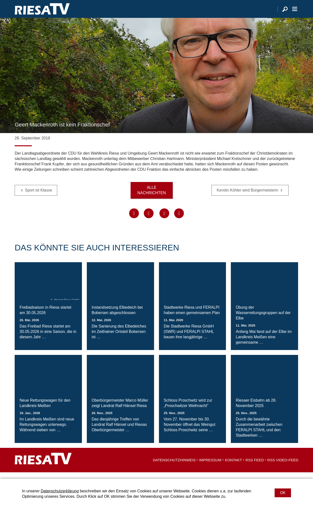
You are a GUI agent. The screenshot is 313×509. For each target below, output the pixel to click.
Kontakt (233, 466)
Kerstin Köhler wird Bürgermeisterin (247, 196)
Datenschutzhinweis (174, 466)
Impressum (210, 466)
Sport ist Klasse (38, 196)
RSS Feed (255, 466)
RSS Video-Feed (282, 466)
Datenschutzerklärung (60, 491)
